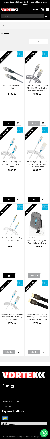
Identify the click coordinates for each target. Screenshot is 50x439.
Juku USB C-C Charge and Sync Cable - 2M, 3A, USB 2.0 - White (12, 164)
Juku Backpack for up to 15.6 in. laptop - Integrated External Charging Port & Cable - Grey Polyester (37, 242)
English (12, 424)
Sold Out (34, 123)
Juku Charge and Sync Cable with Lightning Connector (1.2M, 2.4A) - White (36, 164)
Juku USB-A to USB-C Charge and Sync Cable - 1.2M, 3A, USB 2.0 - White (12, 316)
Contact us (6, 406)
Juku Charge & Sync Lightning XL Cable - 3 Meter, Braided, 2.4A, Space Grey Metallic (37, 88)
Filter (5, 34)
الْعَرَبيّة (4, 424)
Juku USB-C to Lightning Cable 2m (12, 86)
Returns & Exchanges (10, 401)
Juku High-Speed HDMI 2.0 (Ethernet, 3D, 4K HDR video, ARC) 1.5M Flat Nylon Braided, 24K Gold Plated (37, 318)
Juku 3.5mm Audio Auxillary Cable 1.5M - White (12, 239)
